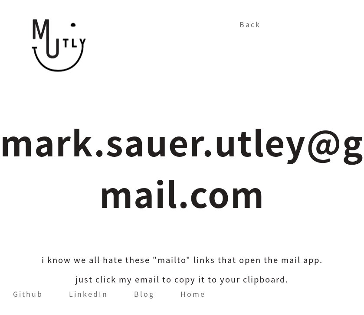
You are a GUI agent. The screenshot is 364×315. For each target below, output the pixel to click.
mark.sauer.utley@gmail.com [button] (182, 167)
